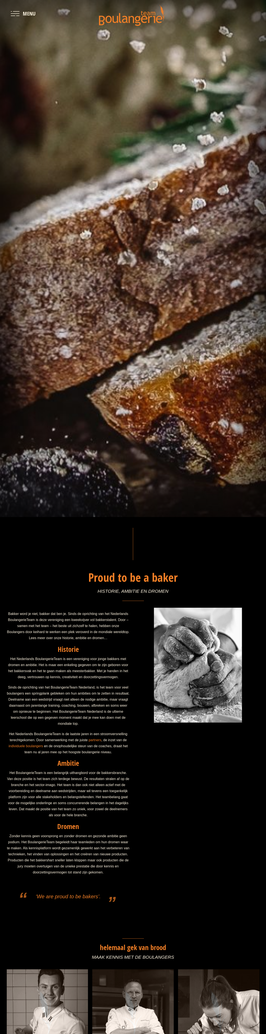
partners (95, 740)
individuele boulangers (26, 746)
